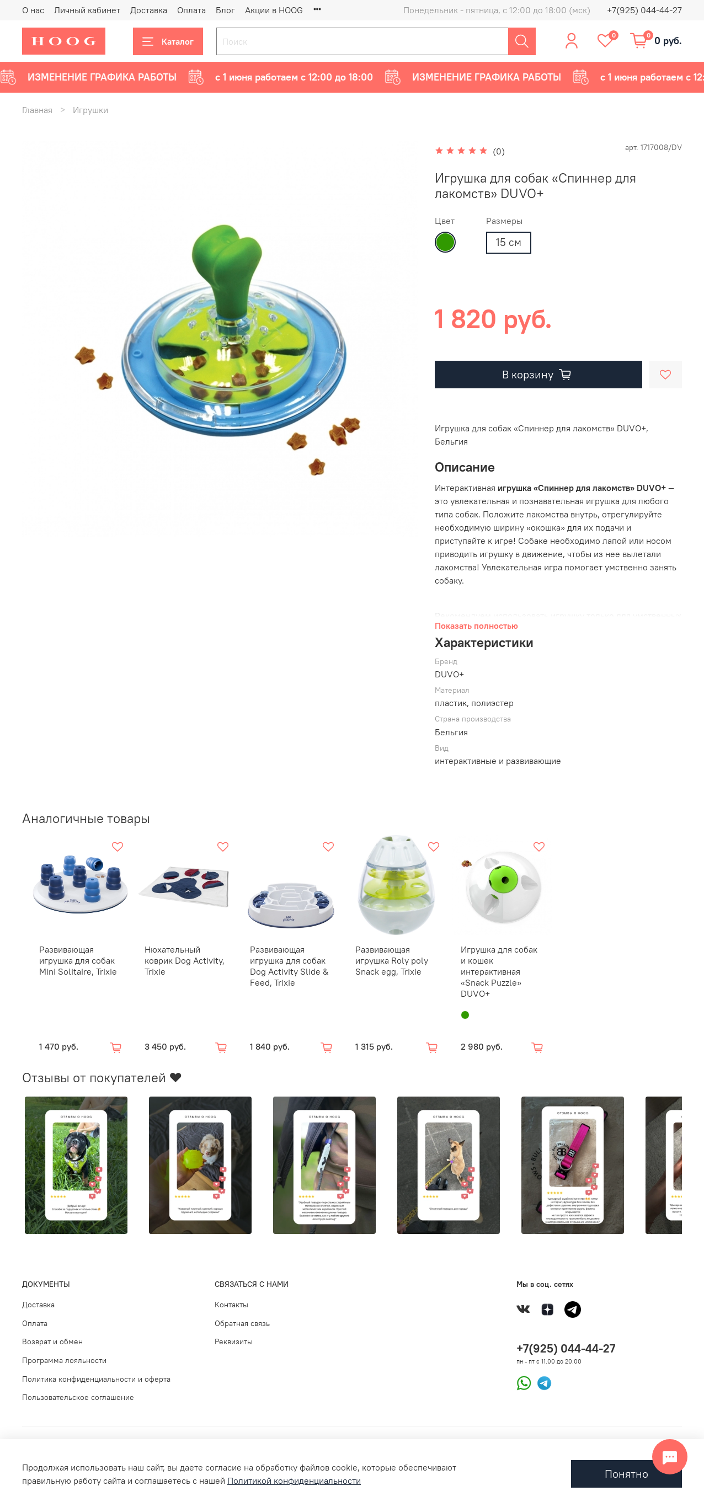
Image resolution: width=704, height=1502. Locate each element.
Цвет (445, 221)
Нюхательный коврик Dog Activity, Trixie (185, 960)
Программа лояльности (64, 1355)
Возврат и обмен (52, 1336)
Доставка (148, 9)
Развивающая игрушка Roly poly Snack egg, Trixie (400, 965)
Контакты (231, 1299)
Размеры (504, 221)
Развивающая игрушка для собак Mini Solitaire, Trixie (70, 965)
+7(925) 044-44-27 (644, 9)
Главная (37, 109)
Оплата (191, 9)
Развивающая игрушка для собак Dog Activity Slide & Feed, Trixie (292, 971)
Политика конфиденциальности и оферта (96, 1373)
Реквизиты (234, 1336)
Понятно (626, 1473)
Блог (225, 9)
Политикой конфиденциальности (294, 1480)
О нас (33, 9)
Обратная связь (242, 1318)
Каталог (168, 41)
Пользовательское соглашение (78, 1392)
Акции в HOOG (274, 9)
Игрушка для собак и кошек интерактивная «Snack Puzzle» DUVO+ (518, 971)
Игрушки (90, 109)
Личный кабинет (87, 9)
